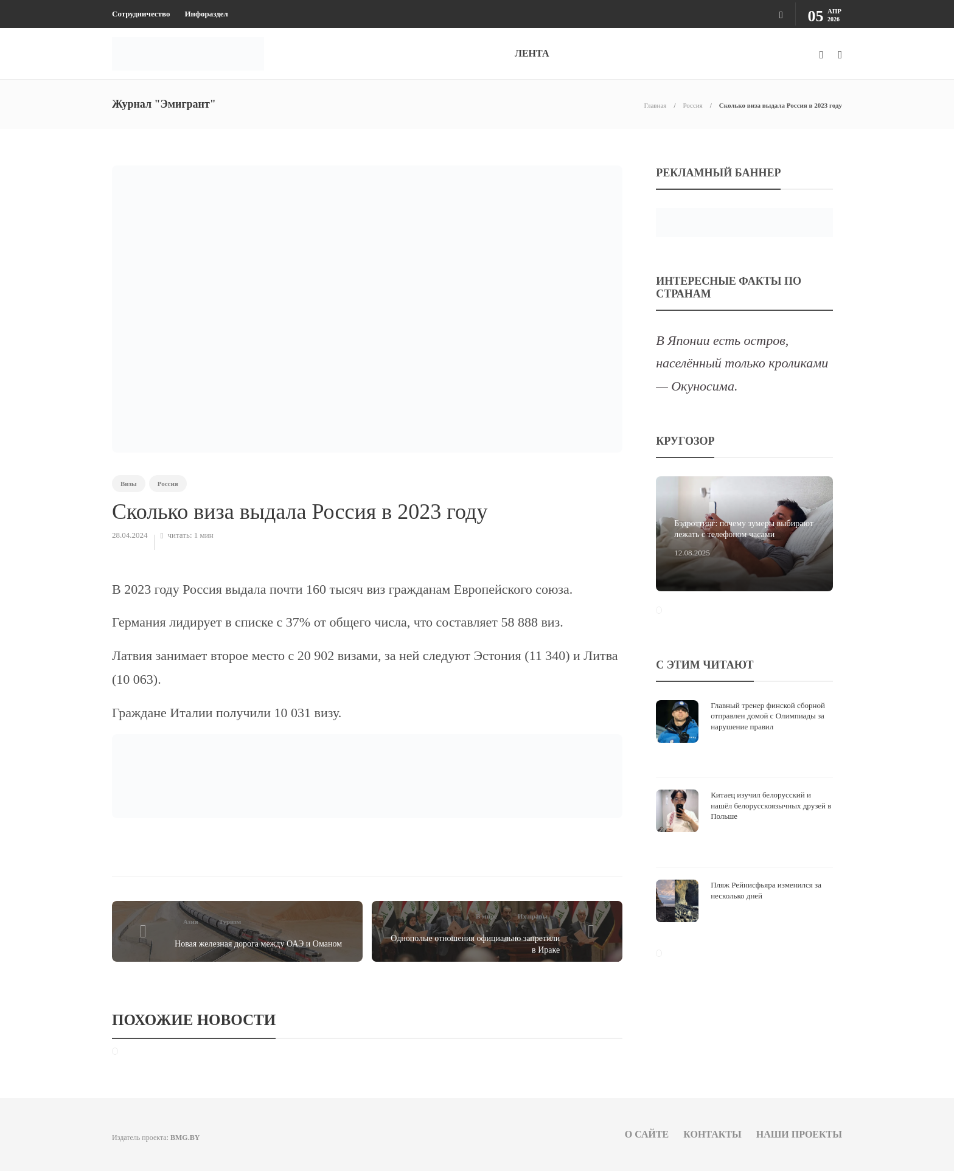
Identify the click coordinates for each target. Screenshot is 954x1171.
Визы (128, 483)
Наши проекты (799, 1134)
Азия (190, 921)
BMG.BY (185, 1137)
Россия (692, 105)
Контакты (712, 1134)
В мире (486, 916)
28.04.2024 (130, 535)
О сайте (647, 1134)
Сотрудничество (141, 13)
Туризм (230, 921)
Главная (655, 105)
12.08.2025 (692, 552)
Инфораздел (206, 13)
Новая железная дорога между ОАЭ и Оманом (258, 943)
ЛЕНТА (532, 53)
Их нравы (533, 916)
